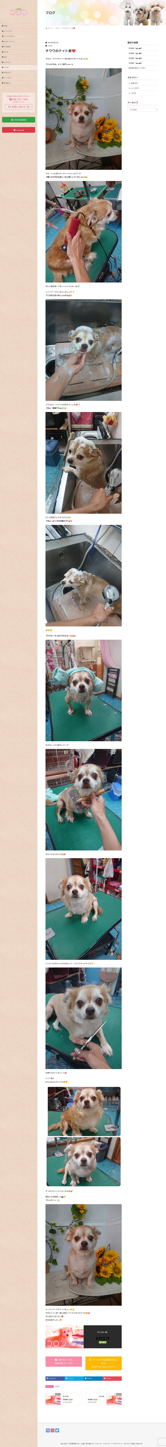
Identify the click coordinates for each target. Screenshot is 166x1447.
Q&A (5, 57)
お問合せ (7, 83)
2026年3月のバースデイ (137, 68)
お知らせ (7, 73)
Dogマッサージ (9, 41)
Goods (6, 52)
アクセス (7, 62)
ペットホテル (9, 36)
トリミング (8, 31)
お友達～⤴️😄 (68, 1399)
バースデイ (8, 78)
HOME (5, 26)
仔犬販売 (7, 46)
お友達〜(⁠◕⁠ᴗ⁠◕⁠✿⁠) (135, 48)
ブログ (6, 67)
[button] (63, 1361)
